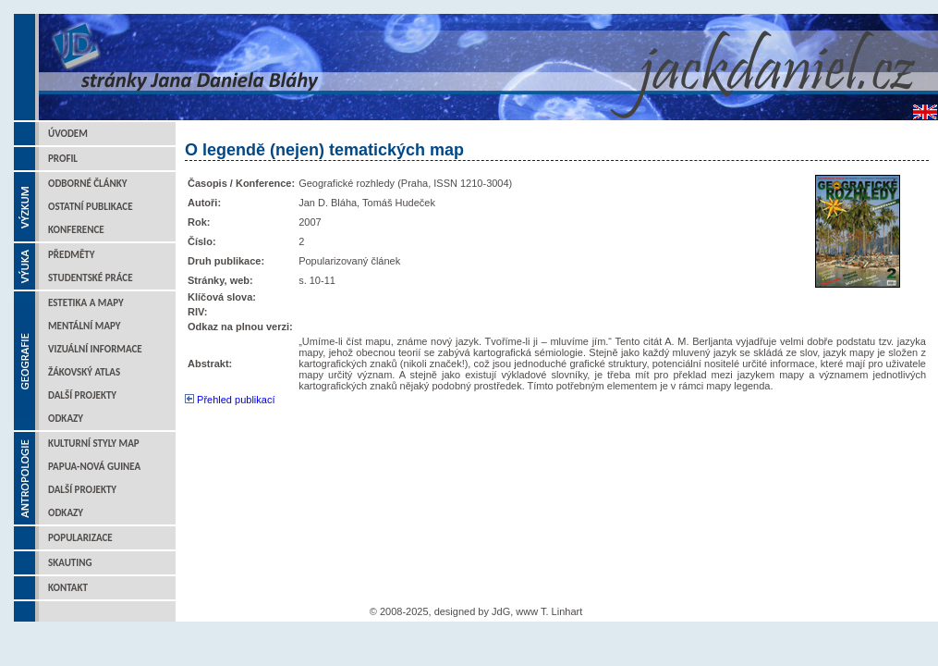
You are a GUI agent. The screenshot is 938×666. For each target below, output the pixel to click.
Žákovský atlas (84, 372)
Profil (63, 159)
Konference (76, 230)
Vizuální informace (95, 349)
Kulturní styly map (94, 444)
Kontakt (68, 588)
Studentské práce (90, 278)
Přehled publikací (229, 399)
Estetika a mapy (86, 303)
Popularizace (80, 538)
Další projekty (82, 395)
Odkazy (65, 419)
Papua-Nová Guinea (94, 467)
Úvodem (68, 134)
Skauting (70, 563)
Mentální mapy (84, 326)
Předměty (71, 255)
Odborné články (87, 184)
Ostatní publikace (90, 207)
